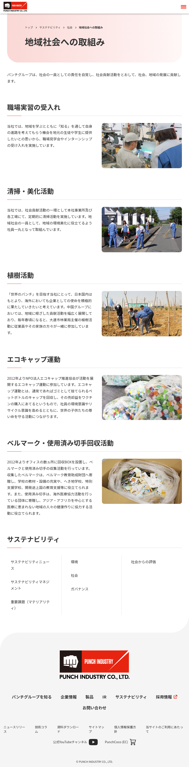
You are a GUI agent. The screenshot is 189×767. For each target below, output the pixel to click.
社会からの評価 (143, 561)
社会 (69, 27)
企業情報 (69, 697)
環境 (74, 561)
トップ (29, 27)
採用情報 (166, 697)
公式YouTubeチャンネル (70, 742)
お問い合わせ (95, 707)
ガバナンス (80, 588)
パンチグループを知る (32, 697)
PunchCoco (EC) (116, 742)
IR (104, 697)
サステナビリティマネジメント (30, 585)
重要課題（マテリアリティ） (30, 605)
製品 (90, 697)
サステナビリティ (49, 27)
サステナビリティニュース (30, 565)
